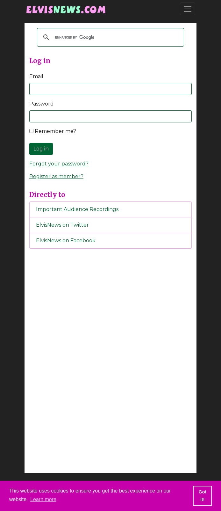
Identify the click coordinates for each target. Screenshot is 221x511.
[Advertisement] (110, 359)
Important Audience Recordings (77, 209)
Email (36, 76)
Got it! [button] (202, 495)
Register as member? (56, 176)
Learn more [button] (43, 499)
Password (41, 104)
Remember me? (52, 131)
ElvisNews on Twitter (62, 225)
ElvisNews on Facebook (66, 240)
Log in (41, 149)
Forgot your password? (59, 164)
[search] (109, 37)
